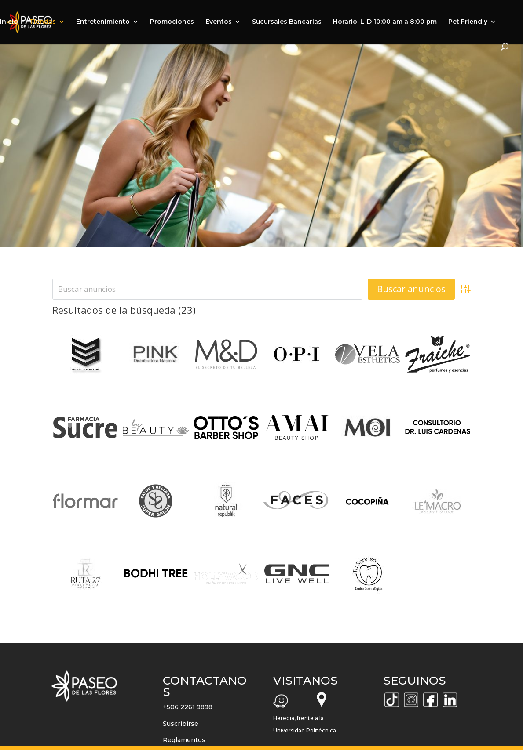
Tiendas (42, 21)
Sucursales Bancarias (287, 21)
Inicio (9, 21)
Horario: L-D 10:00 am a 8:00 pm (385, 21)
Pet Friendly (467, 21)
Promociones (172, 21)
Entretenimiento (103, 21)
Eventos (218, 21)
